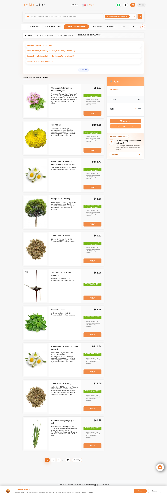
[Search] (64, 16)
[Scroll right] (142, 26)
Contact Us (105, 485)
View (92, 113)
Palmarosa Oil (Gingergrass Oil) (63, 421)
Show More (84, 70)
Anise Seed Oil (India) (60, 236)
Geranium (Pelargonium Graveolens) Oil (61, 89)
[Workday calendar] (132, 5)
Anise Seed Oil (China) (61, 384)
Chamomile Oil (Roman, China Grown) (64, 348)
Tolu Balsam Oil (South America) (61, 274)
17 (68, 460)
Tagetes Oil (56, 125)
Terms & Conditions (74, 485)
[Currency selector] (74, 5)
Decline (154, 491)
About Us (61, 485)
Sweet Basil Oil (58, 310)
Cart (125, 121)
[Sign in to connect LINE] (118, 5)
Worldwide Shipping (91, 485)
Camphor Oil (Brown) (60, 199)
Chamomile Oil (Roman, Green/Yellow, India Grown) (63, 163)
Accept (140, 491)
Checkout (125, 126)
